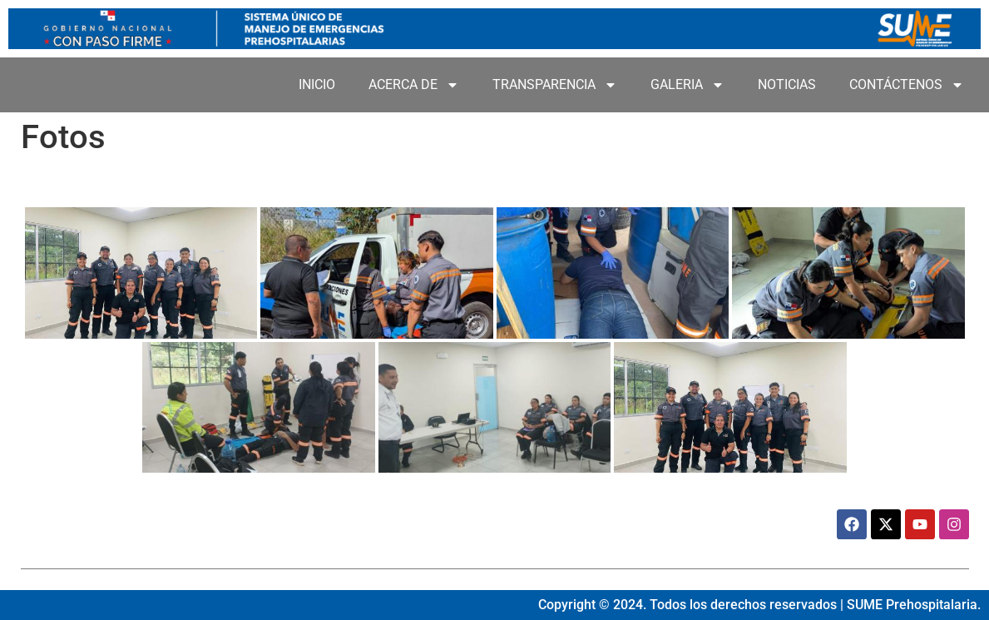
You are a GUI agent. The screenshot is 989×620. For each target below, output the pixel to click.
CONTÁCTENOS (906, 85)
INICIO (317, 84)
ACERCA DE (413, 85)
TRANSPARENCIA (554, 85)
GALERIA (687, 85)
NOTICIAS (787, 84)
